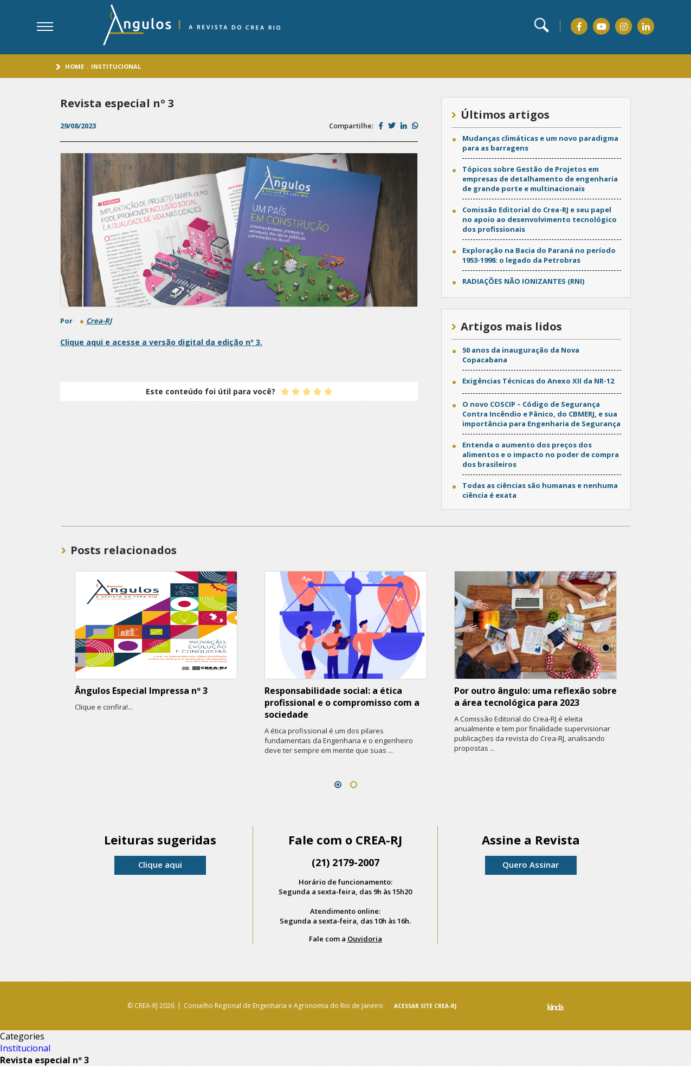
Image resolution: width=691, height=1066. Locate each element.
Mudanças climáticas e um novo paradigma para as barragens (540, 143)
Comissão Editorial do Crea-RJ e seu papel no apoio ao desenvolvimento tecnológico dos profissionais (539, 219)
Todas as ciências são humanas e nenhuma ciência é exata (540, 490)
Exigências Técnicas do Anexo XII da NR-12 (538, 381)
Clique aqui (160, 864)
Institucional (116, 66)
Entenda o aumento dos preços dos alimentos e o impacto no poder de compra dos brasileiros (540, 454)
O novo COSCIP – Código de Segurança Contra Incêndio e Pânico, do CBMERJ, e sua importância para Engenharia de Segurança (541, 413)
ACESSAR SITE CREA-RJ (425, 1006)
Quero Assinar (530, 864)
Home (74, 66)
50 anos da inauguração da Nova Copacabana (520, 355)
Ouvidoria (364, 939)
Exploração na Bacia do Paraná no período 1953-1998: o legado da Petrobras (539, 255)
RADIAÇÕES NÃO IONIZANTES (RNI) (523, 281)
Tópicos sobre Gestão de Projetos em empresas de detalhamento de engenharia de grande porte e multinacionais (540, 178)
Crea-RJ (99, 321)
